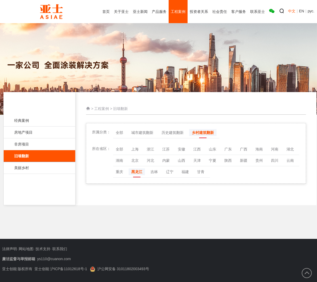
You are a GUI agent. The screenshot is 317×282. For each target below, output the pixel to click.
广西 (243, 150)
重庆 (119, 173)
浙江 (150, 150)
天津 (197, 162)
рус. (311, 11)
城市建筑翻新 (142, 134)
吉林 (154, 173)
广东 (228, 150)
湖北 (290, 150)
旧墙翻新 (39, 156)
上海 (135, 150)
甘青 (200, 173)
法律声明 (9, 249)
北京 (135, 162)
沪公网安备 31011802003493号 (119, 269)
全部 (119, 134)
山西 (181, 162)
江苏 (166, 150)
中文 (291, 11)
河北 (150, 162)
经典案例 (36, 120)
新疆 (243, 162)
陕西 (228, 162)
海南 (259, 150)
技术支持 (43, 249)
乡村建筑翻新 (203, 134)
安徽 (181, 150)
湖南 (119, 162)
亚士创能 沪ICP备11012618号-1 (60, 269)
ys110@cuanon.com (54, 259)
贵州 (259, 162)
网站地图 (26, 249)
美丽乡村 (36, 168)
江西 (197, 150)
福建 (185, 173)
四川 (274, 162)
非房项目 (36, 144)
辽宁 (169, 173)
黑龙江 (136, 173)
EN (301, 11)
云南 (290, 162)
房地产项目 (36, 132)
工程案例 (101, 109)
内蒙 (166, 162)
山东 (212, 150)
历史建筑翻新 (173, 134)
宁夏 (212, 162)
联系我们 (59, 249)
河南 (274, 150)
